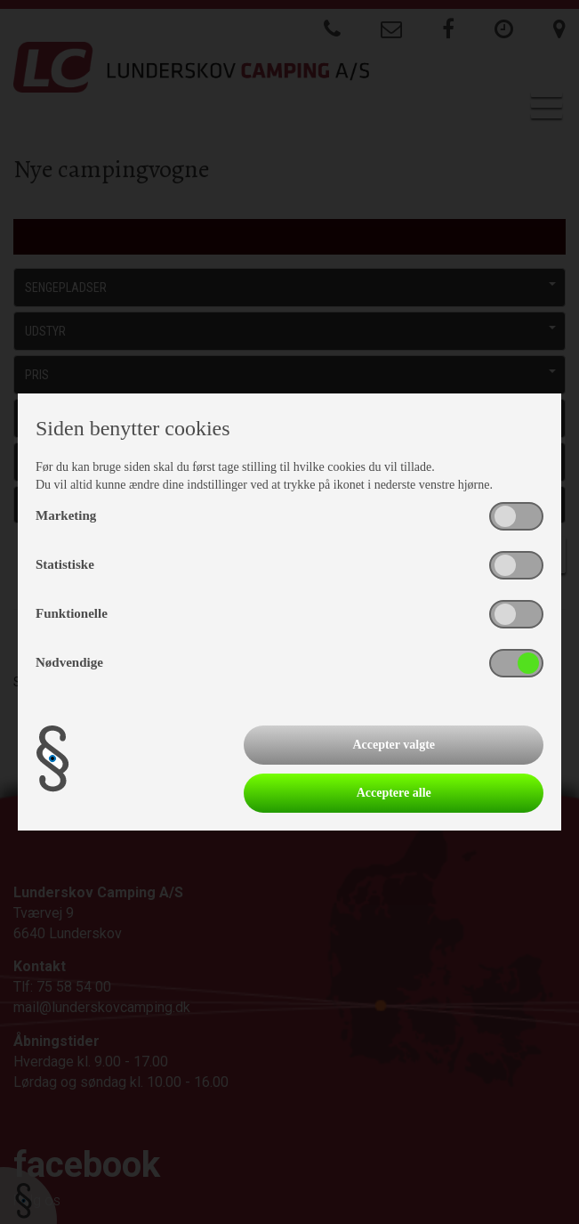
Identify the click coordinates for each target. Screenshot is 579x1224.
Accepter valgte (393, 744)
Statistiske (65, 564)
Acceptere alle (394, 792)
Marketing (66, 515)
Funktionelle (72, 613)
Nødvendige (69, 662)
